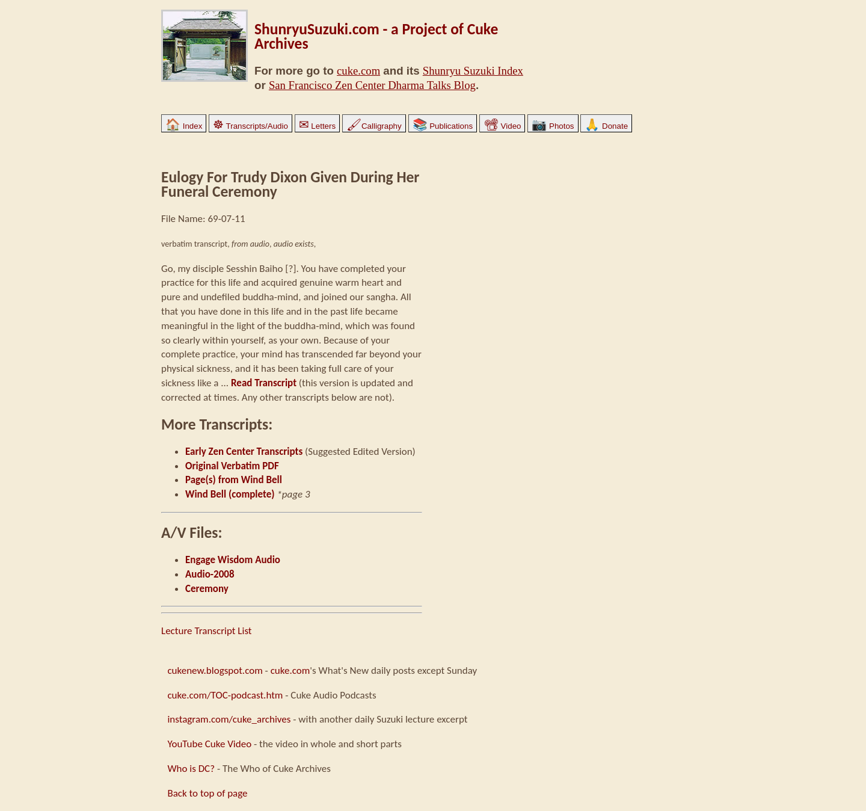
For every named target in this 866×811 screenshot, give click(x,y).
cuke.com (358, 70)
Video (502, 126)
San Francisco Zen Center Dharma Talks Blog (372, 85)
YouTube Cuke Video (209, 744)
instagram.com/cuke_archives (228, 719)
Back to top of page (207, 793)
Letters (317, 126)
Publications (443, 126)
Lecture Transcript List (206, 630)
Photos (553, 126)
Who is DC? (191, 768)
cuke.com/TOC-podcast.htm (225, 695)
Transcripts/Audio (250, 126)
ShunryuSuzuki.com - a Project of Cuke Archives (376, 36)
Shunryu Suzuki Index (473, 70)
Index (183, 126)
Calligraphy (374, 126)
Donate (606, 126)
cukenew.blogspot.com (214, 670)
